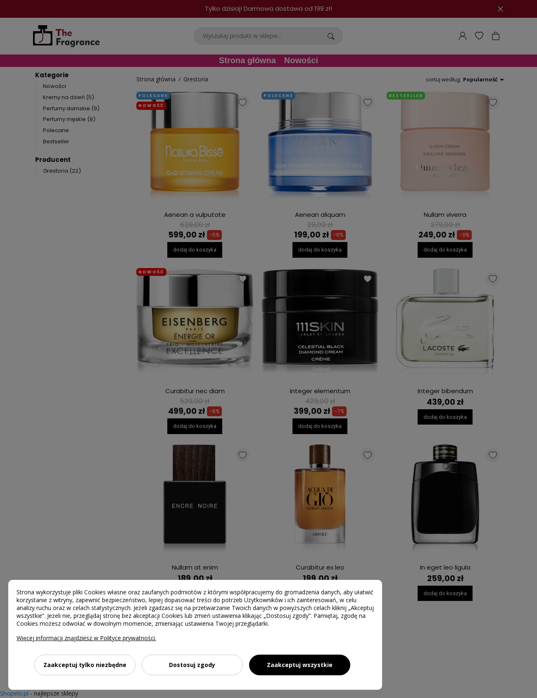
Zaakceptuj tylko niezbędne (84, 665)
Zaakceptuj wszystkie (300, 665)
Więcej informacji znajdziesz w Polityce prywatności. (86, 638)
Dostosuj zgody (192, 665)
